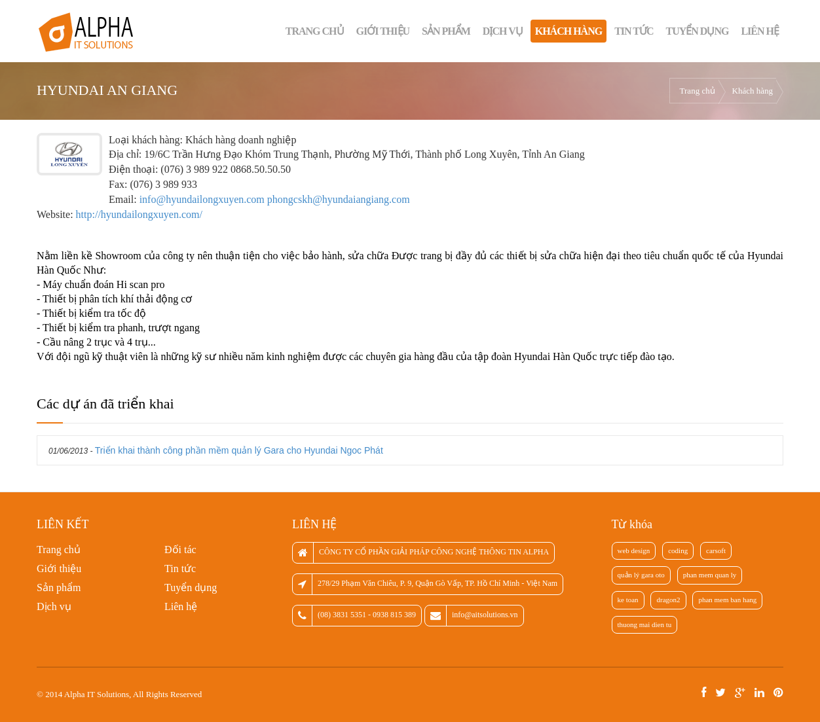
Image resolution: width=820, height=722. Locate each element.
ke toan (628, 600)
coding (678, 550)
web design (634, 550)
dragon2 (668, 600)
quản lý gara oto (641, 575)
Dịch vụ (503, 31)
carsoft (716, 550)
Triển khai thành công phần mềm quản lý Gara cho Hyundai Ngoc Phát (239, 450)
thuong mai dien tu (645, 624)
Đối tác (180, 549)
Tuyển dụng (697, 31)
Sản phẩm (446, 31)
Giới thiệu (383, 31)
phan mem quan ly (710, 575)
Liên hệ (760, 31)
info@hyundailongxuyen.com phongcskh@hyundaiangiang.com (275, 199)
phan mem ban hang (727, 600)
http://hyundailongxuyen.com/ (139, 214)
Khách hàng (568, 31)
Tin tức (633, 31)
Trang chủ (315, 31)
